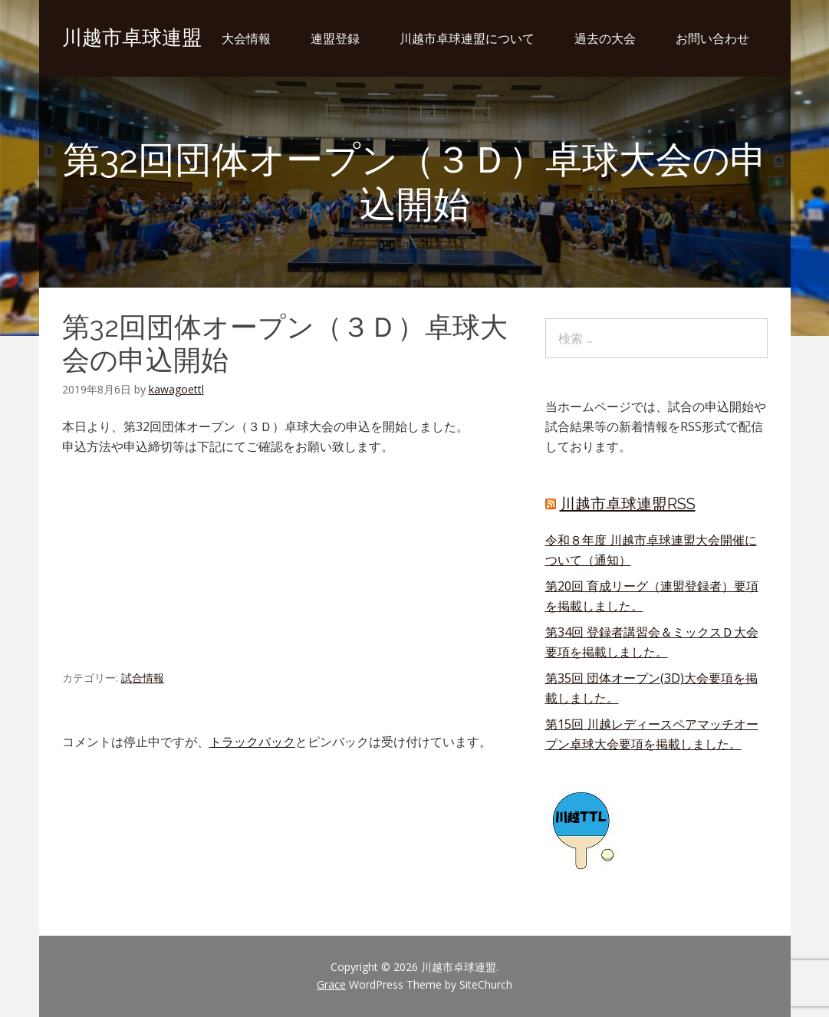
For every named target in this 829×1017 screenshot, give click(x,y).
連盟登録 (335, 38)
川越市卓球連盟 (132, 37)
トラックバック (252, 741)
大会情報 (246, 38)
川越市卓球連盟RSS (628, 504)
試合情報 (142, 677)
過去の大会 (605, 38)
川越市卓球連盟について (467, 38)
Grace (331, 984)
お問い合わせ (712, 38)
